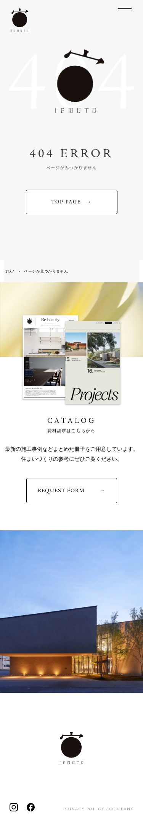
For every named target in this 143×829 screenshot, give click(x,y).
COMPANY (121, 808)
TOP (9, 271)
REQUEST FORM (61, 491)
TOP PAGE (66, 202)
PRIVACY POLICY (83, 808)
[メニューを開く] (124, 15)
